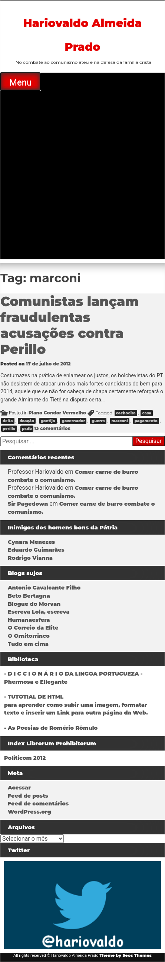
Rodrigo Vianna (30, 558)
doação (26, 420)
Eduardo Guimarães (36, 549)
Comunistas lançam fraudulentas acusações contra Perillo (69, 325)
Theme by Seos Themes (125, 955)
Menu (20, 82)
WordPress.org (29, 811)
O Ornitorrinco (29, 636)
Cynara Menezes (31, 542)
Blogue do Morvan (34, 604)
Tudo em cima (28, 644)
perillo (9, 428)
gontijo (48, 420)
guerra (98, 420)
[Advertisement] (82, 176)
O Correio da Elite (33, 627)
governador (73, 420)
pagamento (146, 420)
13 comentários (52, 428)
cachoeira (126, 413)
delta (8, 420)
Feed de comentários (38, 803)
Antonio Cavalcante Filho (44, 587)
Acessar (19, 787)
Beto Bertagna (29, 595)
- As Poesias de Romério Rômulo (51, 728)
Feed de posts (28, 795)
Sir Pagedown (28, 503)
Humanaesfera (29, 620)
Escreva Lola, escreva (38, 611)
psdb (27, 428)
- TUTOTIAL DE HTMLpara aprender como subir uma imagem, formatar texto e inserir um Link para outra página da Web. (76, 704)
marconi (120, 420)
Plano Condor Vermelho (57, 413)
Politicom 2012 (25, 758)
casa (146, 413)
